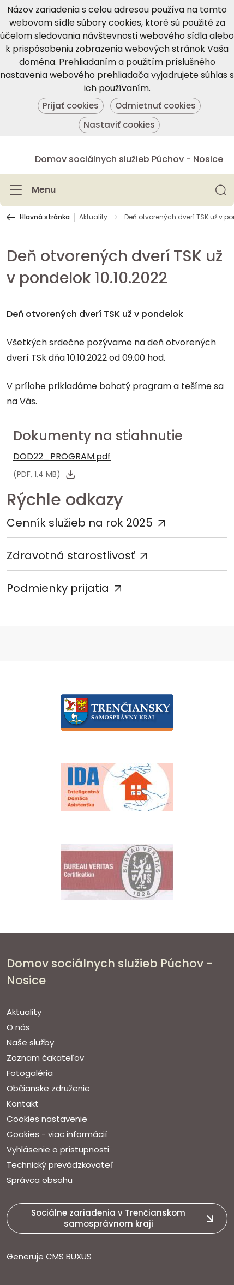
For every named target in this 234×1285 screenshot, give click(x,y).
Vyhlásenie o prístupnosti (58, 1149)
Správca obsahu (40, 1180)
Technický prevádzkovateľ (60, 1164)
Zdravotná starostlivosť (71, 555)
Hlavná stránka (45, 217)
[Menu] (31, 190)
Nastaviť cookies (119, 124)
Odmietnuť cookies (155, 105)
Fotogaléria (30, 1073)
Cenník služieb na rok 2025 (80, 522)
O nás (18, 1027)
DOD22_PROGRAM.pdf (62, 456)
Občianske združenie (48, 1088)
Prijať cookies (71, 105)
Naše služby (30, 1042)
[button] (221, 189)
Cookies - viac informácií (57, 1134)
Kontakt (23, 1103)
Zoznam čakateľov (45, 1057)
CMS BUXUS (69, 1256)
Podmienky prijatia (58, 588)
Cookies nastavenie (47, 1119)
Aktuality (93, 217)
